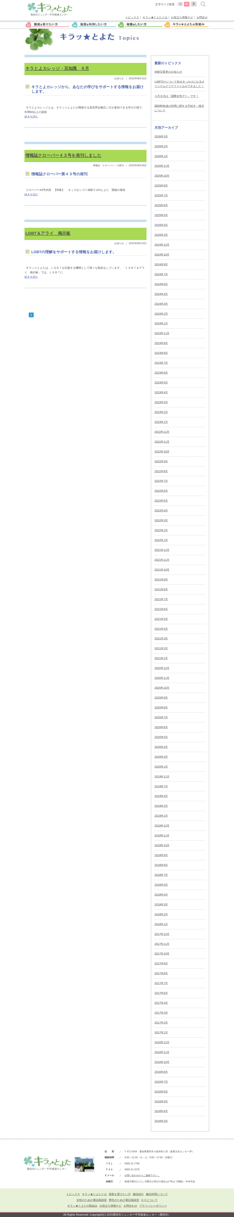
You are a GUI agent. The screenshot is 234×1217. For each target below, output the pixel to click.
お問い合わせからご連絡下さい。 (142, 1175)
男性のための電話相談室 (124, 1200)
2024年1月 (161, 323)
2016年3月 (161, 1121)
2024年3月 (161, 303)
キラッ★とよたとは (155, 17)
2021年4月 (161, 628)
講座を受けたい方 (120, 1194)
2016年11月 (161, 1052)
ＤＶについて (149, 1200)
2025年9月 (161, 185)
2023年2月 (161, 412)
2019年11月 (161, 776)
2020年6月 (161, 727)
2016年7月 (161, 1081)
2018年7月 (161, 874)
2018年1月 (161, 924)
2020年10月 (161, 687)
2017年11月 (161, 943)
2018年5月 (161, 884)
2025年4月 (161, 225)
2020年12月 (161, 668)
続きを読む (31, 116)
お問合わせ (130, 1205)
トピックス (132, 17)
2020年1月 (161, 766)
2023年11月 (161, 333)
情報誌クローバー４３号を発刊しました (63, 155)
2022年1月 (161, 540)
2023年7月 (161, 362)
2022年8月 (161, 471)
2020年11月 (161, 677)
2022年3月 (161, 520)
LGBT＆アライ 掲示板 (47, 233)
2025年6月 (161, 205)
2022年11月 (161, 441)
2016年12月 (161, 1042)
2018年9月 (161, 855)
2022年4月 (161, 510)
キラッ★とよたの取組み (82, 1205)
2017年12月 (161, 934)
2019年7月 (161, 786)
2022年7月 (161, 481)
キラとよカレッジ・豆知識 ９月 (57, 68)
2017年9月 (161, 963)
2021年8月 (161, 589)
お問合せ (202, 17)
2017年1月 (161, 1032)
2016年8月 (161, 1071)
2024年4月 (161, 294)
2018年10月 (161, 845)
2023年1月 (161, 422)
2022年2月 (161, 530)
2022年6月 (161, 490)
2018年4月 (161, 894)
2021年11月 (161, 559)
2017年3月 (161, 1012)
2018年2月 (161, 914)
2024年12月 (161, 244)
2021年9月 (161, 579)
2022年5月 (161, 500)
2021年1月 (161, 658)
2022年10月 (161, 451)
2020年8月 (161, 707)
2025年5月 (161, 215)
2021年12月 (161, 550)
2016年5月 (161, 1101)
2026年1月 (161, 156)
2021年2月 (161, 648)
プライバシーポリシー (153, 1205)
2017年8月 (161, 973)
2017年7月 (161, 983)
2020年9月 (161, 697)
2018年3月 (161, 904)
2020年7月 (161, 717)
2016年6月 (161, 1091)
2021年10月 (161, 569)
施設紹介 (138, 1194)
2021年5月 (161, 619)
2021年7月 (161, 599)
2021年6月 (161, 609)
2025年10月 (161, 175)
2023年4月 (161, 392)
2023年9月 (161, 343)
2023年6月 (161, 372)
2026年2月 (161, 146)
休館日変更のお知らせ (168, 71)
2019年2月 (161, 805)
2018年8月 (161, 865)
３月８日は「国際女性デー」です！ (176, 96)
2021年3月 (161, 638)
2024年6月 (161, 284)
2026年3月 (161, 136)
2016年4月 (161, 1111)
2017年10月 (161, 953)
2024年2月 (161, 313)
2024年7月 (161, 274)
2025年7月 (161, 195)
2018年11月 (161, 835)
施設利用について (157, 1194)
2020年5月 (161, 737)
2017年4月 (161, 1002)
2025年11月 (161, 165)
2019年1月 (161, 815)
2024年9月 (161, 264)
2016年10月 (161, 1062)
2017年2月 (161, 1022)
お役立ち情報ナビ (182, 17)
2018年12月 (161, 825)
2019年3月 (161, 796)
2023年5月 (161, 382)
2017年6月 (161, 993)
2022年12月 (161, 431)
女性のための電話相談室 (91, 1200)
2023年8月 (161, 353)
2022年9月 (161, 461)
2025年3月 (161, 234)
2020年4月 (161, 746)
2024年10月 (161, 254)
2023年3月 (161, 402)
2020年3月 (161, 756)
